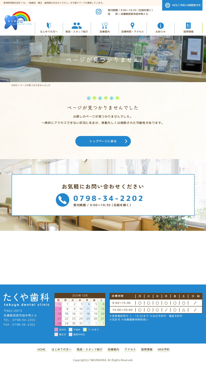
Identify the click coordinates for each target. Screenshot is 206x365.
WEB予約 (163, 349)
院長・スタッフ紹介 (77, 31)
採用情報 (188, 31)
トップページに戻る (103, 141)
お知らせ (161, 31)
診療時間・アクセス (132, 31)
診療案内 (105, 31)
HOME (41, 349)
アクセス (130, 349)
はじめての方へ (49, 31)
